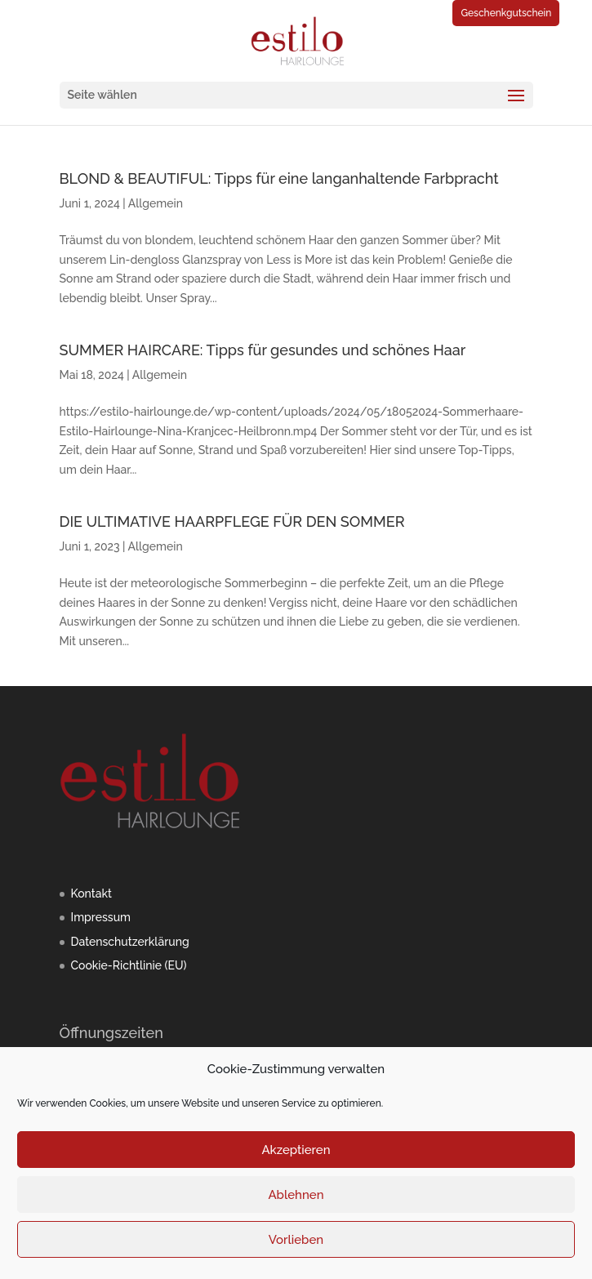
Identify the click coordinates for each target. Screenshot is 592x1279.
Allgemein (155, 203)
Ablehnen (295, 1195)
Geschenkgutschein (506, 13)
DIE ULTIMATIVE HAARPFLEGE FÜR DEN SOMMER (232, 521)
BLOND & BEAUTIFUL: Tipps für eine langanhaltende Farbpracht (279, 178)
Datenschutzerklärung (130, 941)
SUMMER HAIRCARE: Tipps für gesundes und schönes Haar (263, 350)
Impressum (101, 917)
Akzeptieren (295, 1150)
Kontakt (91, 893)
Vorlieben (296, 1239)
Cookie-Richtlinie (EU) (129, 965)
